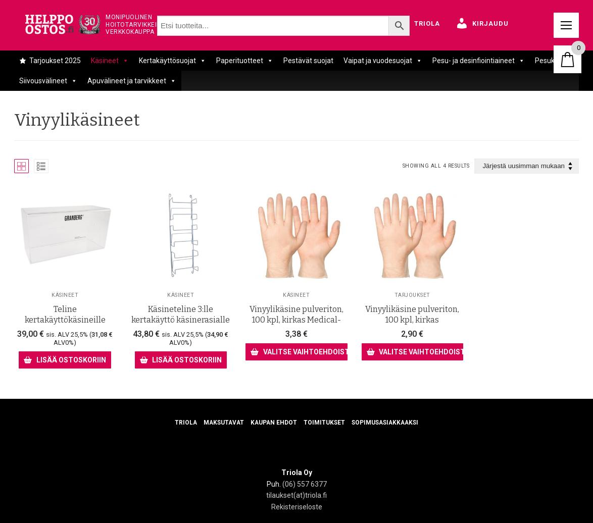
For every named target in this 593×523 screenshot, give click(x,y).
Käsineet (110, 60)
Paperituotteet (244, 60)
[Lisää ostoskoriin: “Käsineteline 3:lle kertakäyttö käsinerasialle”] (181, 359)
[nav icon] (566, 25)
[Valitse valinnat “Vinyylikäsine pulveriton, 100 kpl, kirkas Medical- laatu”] (296, 351)
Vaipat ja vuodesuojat (382, 60)
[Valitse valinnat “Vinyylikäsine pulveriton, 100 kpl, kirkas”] (412, 351)
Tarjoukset (412, 294)
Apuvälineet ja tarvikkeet (131, 81)
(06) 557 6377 (304, 484)
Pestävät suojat (308, 61)
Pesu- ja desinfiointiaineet (478, 60)
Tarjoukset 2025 (55, 61)
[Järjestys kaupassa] (526, 166)
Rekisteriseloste (296, 507)
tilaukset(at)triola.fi (296, 495)
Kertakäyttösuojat (172, 60)
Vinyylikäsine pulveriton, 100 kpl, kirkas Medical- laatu (296, 320)
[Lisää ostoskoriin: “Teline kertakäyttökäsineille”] (65, 359)
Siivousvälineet (48, 81)
